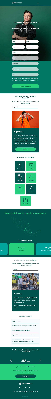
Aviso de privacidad (25, 396)
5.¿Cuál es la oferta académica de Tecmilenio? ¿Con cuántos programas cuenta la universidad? (23, 340)
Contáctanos (25, 376)
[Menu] (38, 3)
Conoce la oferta (25, 149)
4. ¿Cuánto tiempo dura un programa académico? (23, 335)
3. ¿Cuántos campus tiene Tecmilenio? (21, 330)
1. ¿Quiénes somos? (16, 321)
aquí (37, 80)
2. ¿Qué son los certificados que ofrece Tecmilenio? (24, 325)
